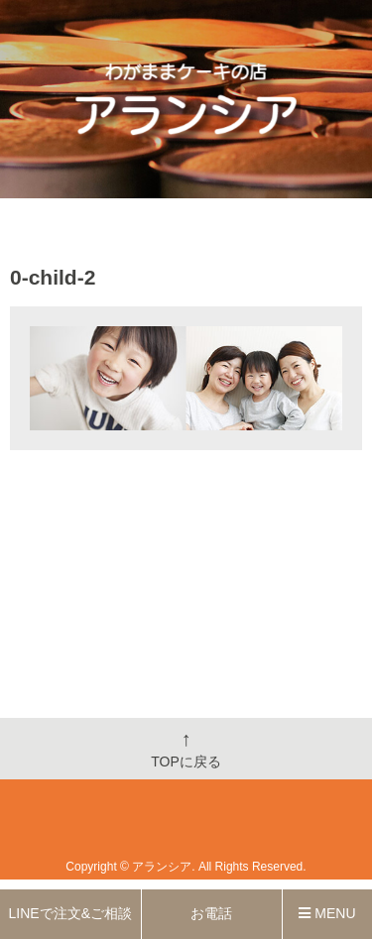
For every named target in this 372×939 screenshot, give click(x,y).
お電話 (211, 913)
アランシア (161, 867)
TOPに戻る (186, 748)
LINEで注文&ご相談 (70, 913)
